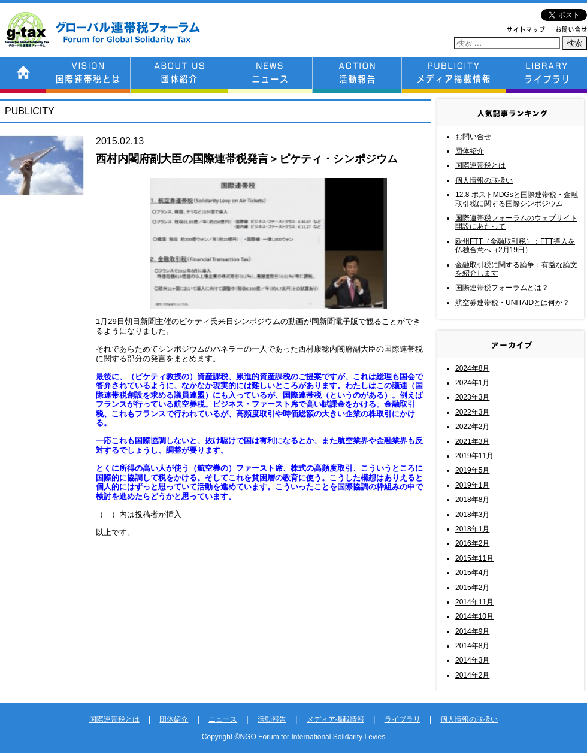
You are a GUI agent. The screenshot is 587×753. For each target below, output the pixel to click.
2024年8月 (472, 368)
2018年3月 (472, 514)
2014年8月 (472, 646)
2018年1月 (472, 529)
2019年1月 (472, 485)
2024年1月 (472, 383)
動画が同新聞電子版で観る (335, 321)
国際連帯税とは (480, 165)
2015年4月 (472, 572)
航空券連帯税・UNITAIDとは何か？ (516, 302)
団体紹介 (469, 151)
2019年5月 (472, 470)
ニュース (222, 719)
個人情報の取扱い (484, 180)
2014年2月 (472, 675)
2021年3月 (472, 441)
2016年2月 (472, 543)
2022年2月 (472, 426)
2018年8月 (472, 499)
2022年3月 (472, 412)
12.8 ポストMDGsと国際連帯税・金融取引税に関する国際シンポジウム (516, 198)
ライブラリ (402, 719)
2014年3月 (472, 660)
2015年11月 (474, 558)
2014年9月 (472, 631)
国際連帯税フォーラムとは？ (502, 287)
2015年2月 (472, 587)
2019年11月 (474, 456)
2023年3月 (472, 397)
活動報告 (272, 719)
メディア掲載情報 (335, 719)
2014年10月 (474, 616)
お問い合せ (473, 136)
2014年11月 (474, 602)
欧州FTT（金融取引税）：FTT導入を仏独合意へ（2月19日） (515, 245)
